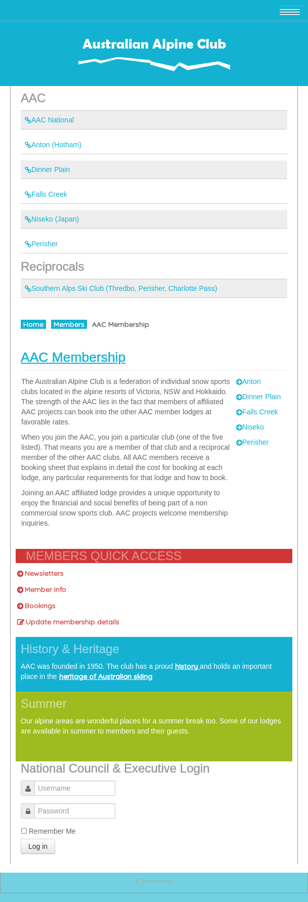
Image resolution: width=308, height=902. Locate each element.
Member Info (41, 589)
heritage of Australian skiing (105, 676)
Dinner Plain (47, 169)
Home (33, 324)
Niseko (250, 427)
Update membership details (68, 621)
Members (69, 324)
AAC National (49, 120)
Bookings (36, 605)
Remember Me (52, 831)
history (187, 666)
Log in (38, 846)
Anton (248, 381)
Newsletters (40, 573)
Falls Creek (46, 194)
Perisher (41, 244)
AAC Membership (73, 357)
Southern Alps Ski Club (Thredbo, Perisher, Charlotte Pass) (121, 288)
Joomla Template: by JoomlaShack (154, 883)
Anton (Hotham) (53, 145)
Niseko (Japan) (52, 219)
